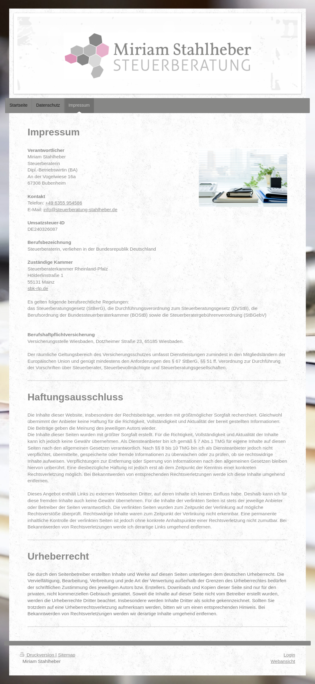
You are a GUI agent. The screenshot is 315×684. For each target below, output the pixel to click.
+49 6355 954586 (63, 202)
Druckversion (37, 654)
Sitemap (66, 654)
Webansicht (283, 661)
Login (289, 654)
